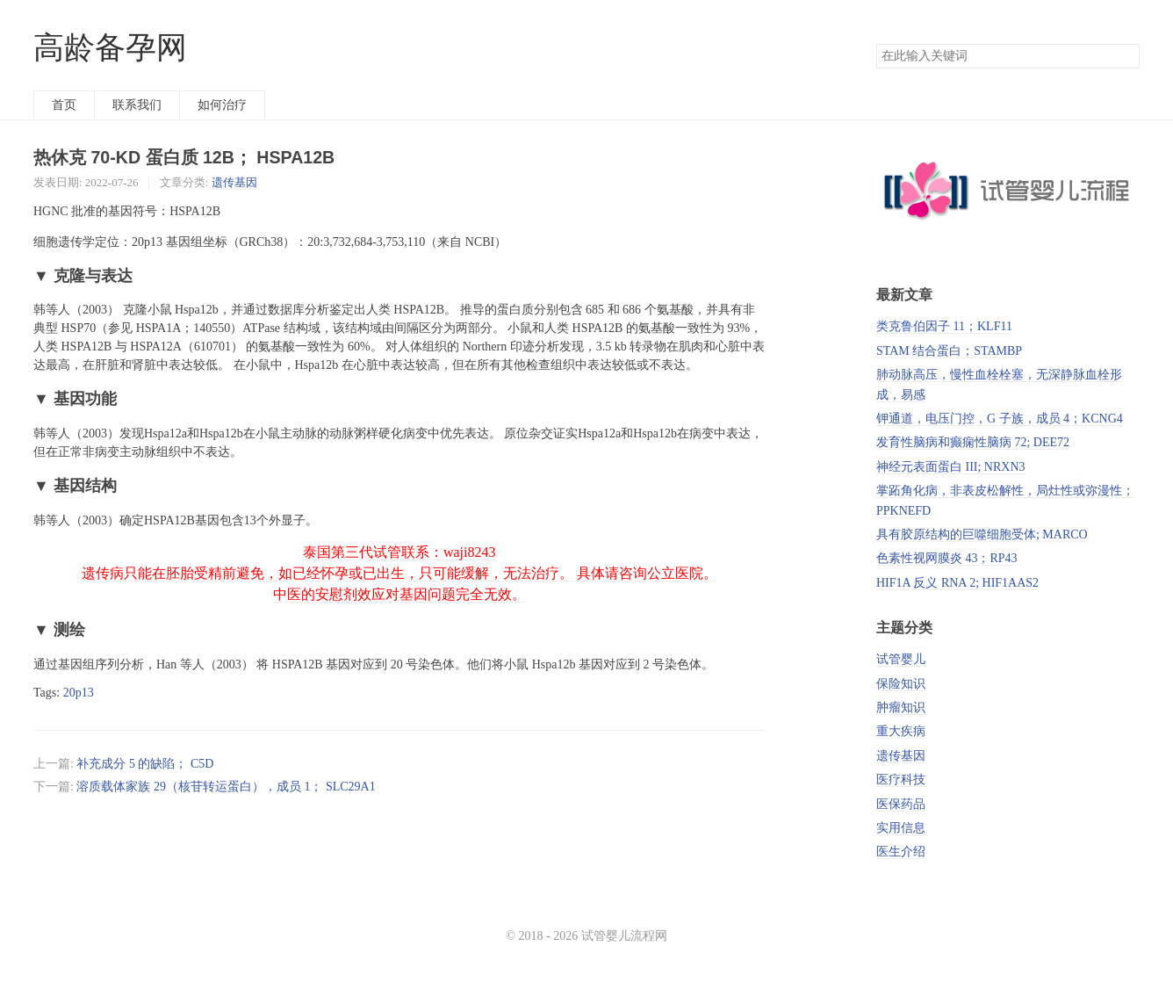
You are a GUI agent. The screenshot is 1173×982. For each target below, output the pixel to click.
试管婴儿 (900, 659)
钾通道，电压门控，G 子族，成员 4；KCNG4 (999, 418)
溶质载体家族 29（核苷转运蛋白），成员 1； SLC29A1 (225, 786)
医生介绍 (900, 851)
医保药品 (900, 804)
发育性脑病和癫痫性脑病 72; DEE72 (972, 442)
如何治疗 (222, 105)
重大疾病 (900, 731)
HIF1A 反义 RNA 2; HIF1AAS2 (957, 582)
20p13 (78, 692)
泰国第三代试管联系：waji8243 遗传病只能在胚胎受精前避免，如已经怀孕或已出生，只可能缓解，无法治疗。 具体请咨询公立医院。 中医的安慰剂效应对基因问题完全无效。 (399, 573)
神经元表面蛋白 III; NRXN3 (950, 466)
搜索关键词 (875, 43)
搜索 (1125, 56)
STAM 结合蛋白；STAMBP (949, 350)
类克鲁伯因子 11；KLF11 (944, 326)
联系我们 (137, 105)
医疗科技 (900, 779)
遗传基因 (234, 182)
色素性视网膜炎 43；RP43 (947, 558)
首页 (64, 105)
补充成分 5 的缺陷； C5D (144, 763)
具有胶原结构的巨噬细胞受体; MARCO (982, 534)
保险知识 (900, 683)
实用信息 (900, 827)
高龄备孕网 (110, 48)
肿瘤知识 (900, 707)
